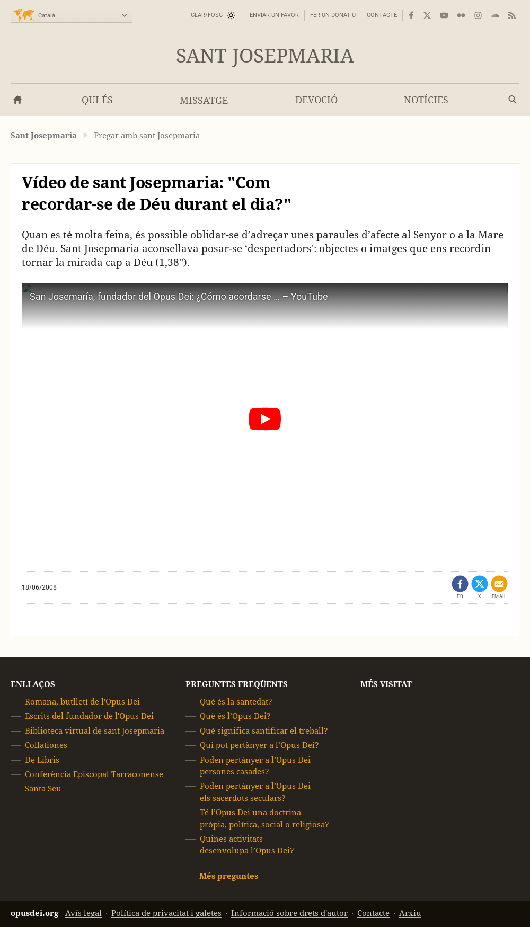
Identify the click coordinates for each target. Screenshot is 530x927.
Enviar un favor (274, 15)
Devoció (316, 99)
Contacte (382, 15)
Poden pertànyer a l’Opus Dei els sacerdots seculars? (255, 791)
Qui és (97, 99)
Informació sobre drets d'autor (289, 912)
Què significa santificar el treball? (264, 730)
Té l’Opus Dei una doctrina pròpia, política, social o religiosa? (264, 818)
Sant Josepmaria (265, 55)
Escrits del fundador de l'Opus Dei (89, 715)
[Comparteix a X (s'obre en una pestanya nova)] (479, 587)
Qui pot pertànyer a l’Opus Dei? (259, 745)
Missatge (204, 100)
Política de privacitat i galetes (166, 912)
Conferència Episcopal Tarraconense (94, 774)
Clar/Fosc (207, 15)
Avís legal (83, 912)
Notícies (426, 99)
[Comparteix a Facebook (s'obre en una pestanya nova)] (460, 587)
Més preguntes (228, 875)
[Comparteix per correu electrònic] (499, 587)
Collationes (46, 745)
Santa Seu (43, 788)
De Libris (42, 759)
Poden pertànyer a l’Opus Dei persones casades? (255, 765)
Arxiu (410, 912)
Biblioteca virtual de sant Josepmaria (94, 730)
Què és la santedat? (236, 701)
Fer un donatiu (333, 15)
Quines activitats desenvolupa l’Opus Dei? (247, 844)
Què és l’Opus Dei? (235, 715)
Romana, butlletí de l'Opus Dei (82, 701)
